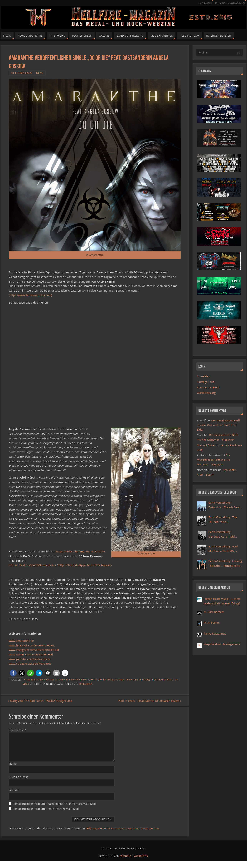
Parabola (125, 856)
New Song (144, 679)
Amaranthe (30, 679)
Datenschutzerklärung (229, 2)
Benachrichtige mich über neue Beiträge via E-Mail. (46, 809)
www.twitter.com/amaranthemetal (31, 654)
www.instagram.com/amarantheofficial (34, 650)
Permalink (85, 683)
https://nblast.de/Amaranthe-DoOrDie (80, 551)
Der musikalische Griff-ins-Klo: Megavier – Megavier (214, 459)
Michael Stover (206, 445)
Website (14, 790)
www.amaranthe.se (21, 641)
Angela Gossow (45, 679)
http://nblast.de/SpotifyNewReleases (32, 565)
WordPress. (141, 856)
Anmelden (203, 376)
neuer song (132, 679)
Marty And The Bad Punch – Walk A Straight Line (41, 701)
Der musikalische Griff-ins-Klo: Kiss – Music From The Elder (219, 425)
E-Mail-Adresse (18, 777)
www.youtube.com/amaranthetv (29, 659)
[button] (13, 673)
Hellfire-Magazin (108, 679)
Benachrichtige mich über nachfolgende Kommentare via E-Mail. (55, 804)
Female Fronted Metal (77, 679)
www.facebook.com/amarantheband (32, 645)
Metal (122, 679)
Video (26, 683)
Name (13, 763)
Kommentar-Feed (208, 387)
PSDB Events (212, 623)
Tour (176, 679)
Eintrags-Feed (206, 382)
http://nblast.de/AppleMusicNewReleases (85, 565)
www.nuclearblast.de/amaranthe (30, 663)
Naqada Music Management (222, 644)
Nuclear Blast (165, 679)
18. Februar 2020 (21, 72)
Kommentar (17, 730)
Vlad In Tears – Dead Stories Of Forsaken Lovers (149, 701)
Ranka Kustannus (215, 633)
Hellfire (94, 679)
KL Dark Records (214, 612)
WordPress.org (206, 393)
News (39, 72)
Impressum (203, 2)
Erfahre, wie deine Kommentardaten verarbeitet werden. (123, 828)
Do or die (60, 679)
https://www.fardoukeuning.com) (31, 295)
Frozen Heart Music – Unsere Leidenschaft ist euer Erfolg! (222, 601)
